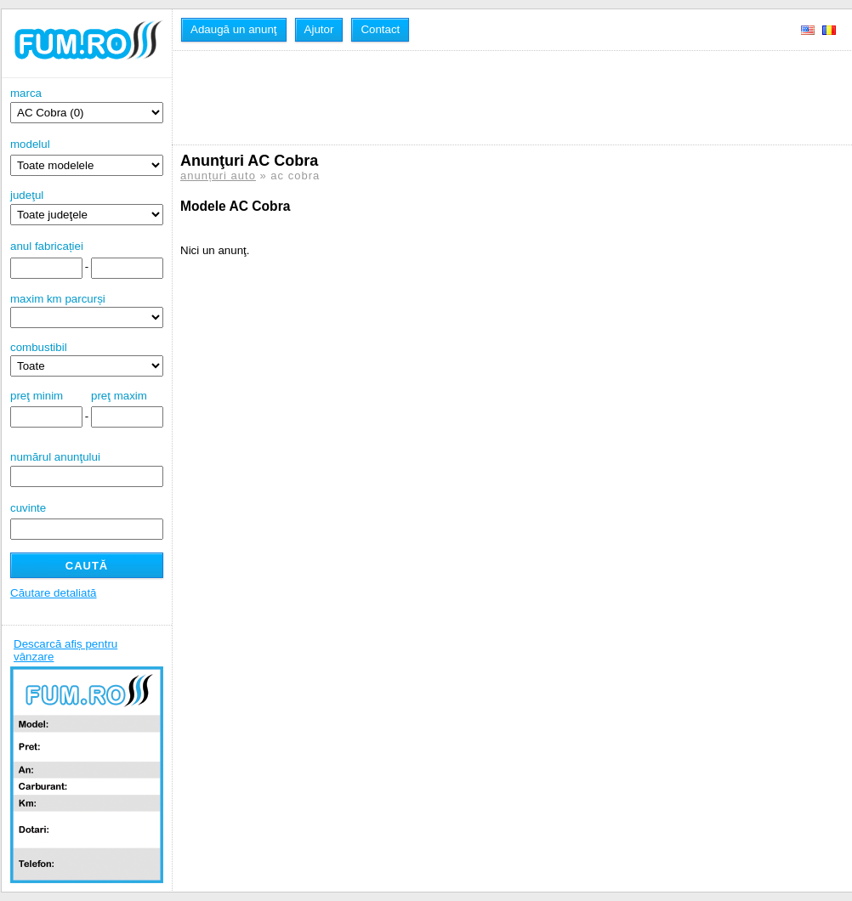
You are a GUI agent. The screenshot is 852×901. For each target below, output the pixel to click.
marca (86, 105)
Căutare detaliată (53, 592)
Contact (380, 29)
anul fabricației (46, 246)
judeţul (86, 207)
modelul (30, 144)
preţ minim (36, 395)
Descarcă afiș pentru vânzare (65, 650)
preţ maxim (119, 395)
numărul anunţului (86, 468)
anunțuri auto (218, 175)
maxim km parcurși (57, 298)
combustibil (38, 347)
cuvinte (28, 508)
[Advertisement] (489, 98)
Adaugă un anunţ (233, 29)
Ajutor (319, 29)
